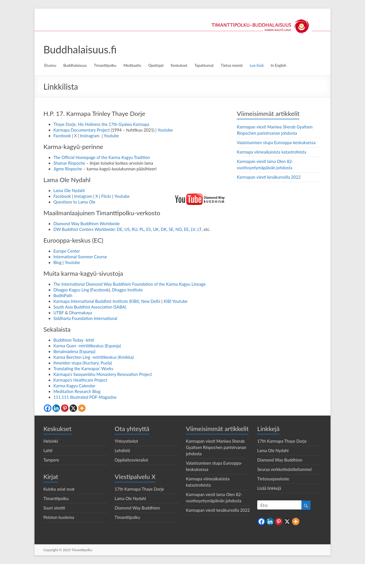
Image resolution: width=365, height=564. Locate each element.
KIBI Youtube (175, 301)
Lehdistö (122, 450)
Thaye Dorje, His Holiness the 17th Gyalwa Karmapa (101, 124)
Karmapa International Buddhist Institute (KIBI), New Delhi (106, 301)
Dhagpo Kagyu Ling (71, 289)
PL (141, 229)
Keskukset (179, 65)
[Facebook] (47, 408)
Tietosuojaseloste (273, 478)
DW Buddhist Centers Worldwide (84, 229)
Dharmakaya (80, 312)
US (127, 229)
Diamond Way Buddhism (137, 507)
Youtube (165, 130)
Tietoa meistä (232, 65)
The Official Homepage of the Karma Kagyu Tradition (101, 157)
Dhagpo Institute (127, 289)
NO (178, 229)
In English (279, 65)
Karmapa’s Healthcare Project (80, 380)
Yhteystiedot (126, 441)
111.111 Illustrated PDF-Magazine (84, 397)
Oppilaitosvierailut (131, 460)
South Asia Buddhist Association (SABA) (89, 307)
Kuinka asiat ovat (58, 489)
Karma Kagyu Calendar (74, 385)
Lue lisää (256, 65)
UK (156, 229)
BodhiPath (62, 295)
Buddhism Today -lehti (73, 340)
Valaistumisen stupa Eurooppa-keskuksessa (276, 142)
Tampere (51, 460)
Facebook (62, 135)
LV (193, 229)
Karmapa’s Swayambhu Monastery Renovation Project (102, 374)
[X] (73, 408)
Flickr (106, 196)
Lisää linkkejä (269, 488)
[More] (82, 408)
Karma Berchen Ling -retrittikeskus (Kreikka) (93, 357)
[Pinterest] (64, 408)
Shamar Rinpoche (69, 163)
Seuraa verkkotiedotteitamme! (284, 469)
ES (148, 229)
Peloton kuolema (58, 517)
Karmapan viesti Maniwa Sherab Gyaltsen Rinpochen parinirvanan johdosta (216, 447)
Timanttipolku (105, 65)
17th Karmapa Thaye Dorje (139, 489)
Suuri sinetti (54, 507)
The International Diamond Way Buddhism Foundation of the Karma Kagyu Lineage (129, 284)
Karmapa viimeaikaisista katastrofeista (271, 152)
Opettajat (156, 65)
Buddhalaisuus (75, 65)
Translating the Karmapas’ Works (83, 368)
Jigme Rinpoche (67, 168)
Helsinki (50, 441)
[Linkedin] (56, 408)
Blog (57, 262)
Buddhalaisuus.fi (80, 49)
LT (199, 229)
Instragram (90, 135)
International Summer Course (80, 256)
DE (119, 229)
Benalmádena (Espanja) (74, 351)
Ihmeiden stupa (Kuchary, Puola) (82, 362)
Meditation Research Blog (76, 391)
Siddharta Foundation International (85, 318)
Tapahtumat (204, 65)
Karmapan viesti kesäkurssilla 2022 (269, 177)
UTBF (58, 312)
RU (134, 229)
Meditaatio (132, 65)
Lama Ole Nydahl (69, 190)
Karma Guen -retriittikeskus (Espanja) (87, 345)
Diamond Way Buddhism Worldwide (86, 223)
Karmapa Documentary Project (81, 130)
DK (164, 229)
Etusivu (50, 65)
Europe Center (66, 251)
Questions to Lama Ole (74, 202)
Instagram (83, 196)
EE (186, 229)
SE (171, 229)
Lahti (47, 450)
